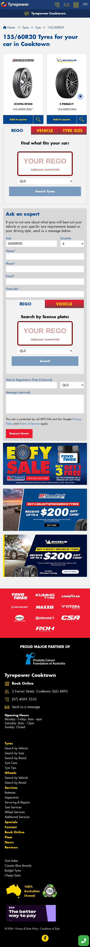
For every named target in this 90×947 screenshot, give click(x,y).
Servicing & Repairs (17, 802)
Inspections (12, 797)
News (9, 842)
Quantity (65, 238)
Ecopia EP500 (23, 104)
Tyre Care (11, 763)
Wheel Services (15, 812)
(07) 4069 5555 (24, 699)
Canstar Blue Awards (18, 866)
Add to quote (18, 119)
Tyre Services (13, 807)
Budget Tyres (13, 870)
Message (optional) (18, 392)
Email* (10, 276)
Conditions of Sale (50, 928)
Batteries (10, 793)
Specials (11, 822)
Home (9, 27)
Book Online (14, 832)
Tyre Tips (10, 768)
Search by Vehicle (16, 748)
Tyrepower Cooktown (45, 13)
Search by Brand (15, 758)
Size (8, 238)
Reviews (11, 847)
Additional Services (17, 817)
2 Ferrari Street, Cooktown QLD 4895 (40, 691)
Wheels (10, 773)
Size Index (11, 861)
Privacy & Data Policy (26, 928)
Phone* (10, 264)
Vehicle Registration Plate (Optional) (29, 380)
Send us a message (26, 707)
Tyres (9, 743)
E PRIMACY (67, 104)
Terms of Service (30, 424)
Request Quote (19, 433)
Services (11, 788)
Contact (11, 827)
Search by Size (14, 753)
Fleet (8, 837)
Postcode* (12, 289)
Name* (10, 251)
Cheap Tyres (12, 875)
